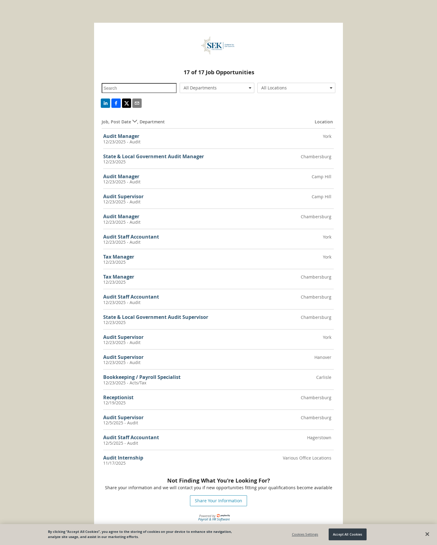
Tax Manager (118, 256)
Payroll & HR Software (214, 519)
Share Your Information (218, 500)
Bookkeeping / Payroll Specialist (142, 377)
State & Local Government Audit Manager (153, 156)
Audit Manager (121, 136)
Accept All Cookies (347, 536)
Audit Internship (123, 457)
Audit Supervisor (123, 196)
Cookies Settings (305, 536)
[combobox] (217, 88)
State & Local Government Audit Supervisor (155, 317)
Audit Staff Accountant (131, 236)
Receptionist (118, 397)
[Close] (427, 536)
